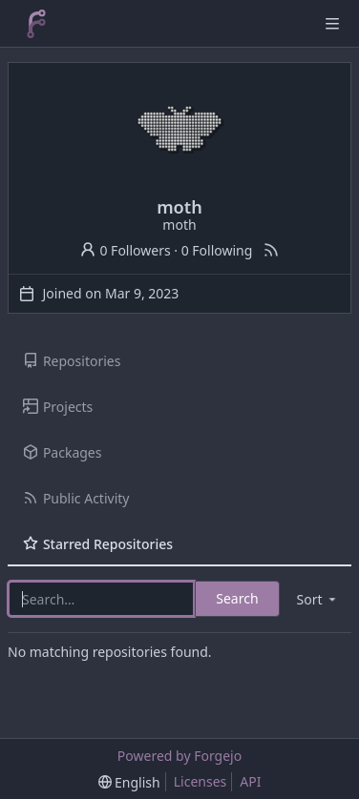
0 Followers (125, 250)
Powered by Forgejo (179, 756)
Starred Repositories (98, 544)
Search (237, 598)
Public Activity (76, 498)
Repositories (71, 361)
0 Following (217, 250)
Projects (58, 407)
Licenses (200, 781)
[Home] (36, 24)
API (250, 781)
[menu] (318, 599)
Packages (62, 452)
